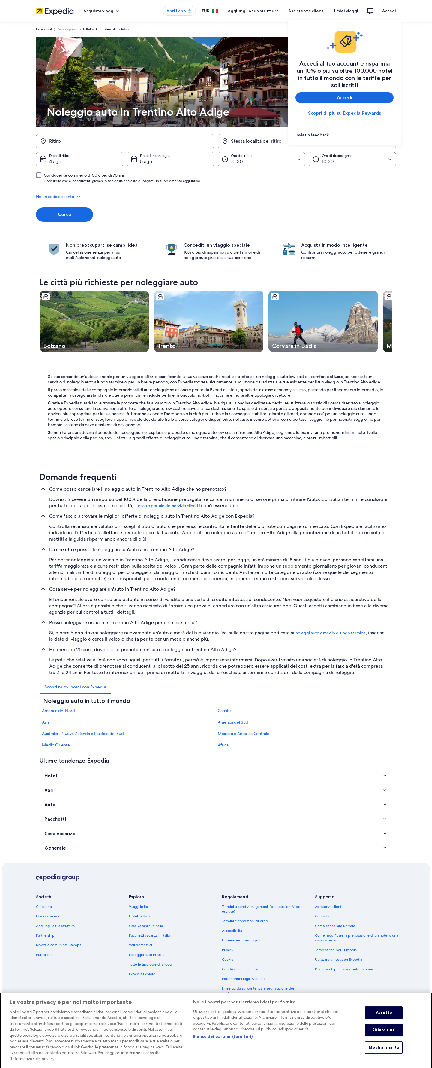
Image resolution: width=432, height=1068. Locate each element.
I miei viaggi (346, 11)
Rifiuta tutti (384, 1038)
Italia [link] (90, 29)
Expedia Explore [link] (142, 974)
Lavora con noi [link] (47, 916)
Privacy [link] (227, 949)
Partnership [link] (45, 935)
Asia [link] (46, 722)
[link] (344, 135)
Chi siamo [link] (44, 906)
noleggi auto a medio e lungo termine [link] (331, 633)
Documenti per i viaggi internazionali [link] (345, 969)
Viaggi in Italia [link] (140, 906)
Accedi (389, 11)
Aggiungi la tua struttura (253, 11)
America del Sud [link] (233, 722)
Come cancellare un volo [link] (335, 925)
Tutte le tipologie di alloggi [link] (150, 964)
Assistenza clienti (306, 11)
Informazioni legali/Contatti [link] (244, 978)
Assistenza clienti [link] (328, 906)
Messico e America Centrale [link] (243, 733)
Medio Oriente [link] (56, 745)
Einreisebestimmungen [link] (241, 940)
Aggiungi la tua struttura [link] (55, 925)
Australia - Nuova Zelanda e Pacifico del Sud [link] (83, 733)
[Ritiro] (125, 141)
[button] (216, 196)
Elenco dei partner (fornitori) (223, 1044)
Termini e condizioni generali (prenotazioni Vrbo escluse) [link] (261, 909)
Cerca (64, 214)
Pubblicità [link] (44, 954)
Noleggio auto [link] (69, 29)
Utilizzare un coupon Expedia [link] (338, 959)
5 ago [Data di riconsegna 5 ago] (146, 161)
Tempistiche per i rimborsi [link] (336, 949)
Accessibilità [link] (232, 930)
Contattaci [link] (323, 916)
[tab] (75, 687)
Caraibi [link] (224, 710)
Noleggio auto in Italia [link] (146, 954)
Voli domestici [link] (140, 945)
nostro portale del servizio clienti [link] (168, 505)
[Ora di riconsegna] (352, 159)
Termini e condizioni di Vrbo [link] (245, 921)
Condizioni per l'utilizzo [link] (241, 969)
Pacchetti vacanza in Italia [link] (149, 935)
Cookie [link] (227, 959)
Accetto (384, 1020)
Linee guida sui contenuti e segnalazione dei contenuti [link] (258, 991)
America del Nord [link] (58, 710)
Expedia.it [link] (44, 29)
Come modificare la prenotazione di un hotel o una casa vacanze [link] (356, 938)
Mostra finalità (384, 1055)
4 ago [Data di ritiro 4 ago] (55, 161)
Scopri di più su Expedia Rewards (344, 113)
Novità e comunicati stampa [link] (58, 945)
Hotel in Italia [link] (139, 916)
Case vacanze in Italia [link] (146, 925)
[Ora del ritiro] (261, 159)
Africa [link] (223, 745)
